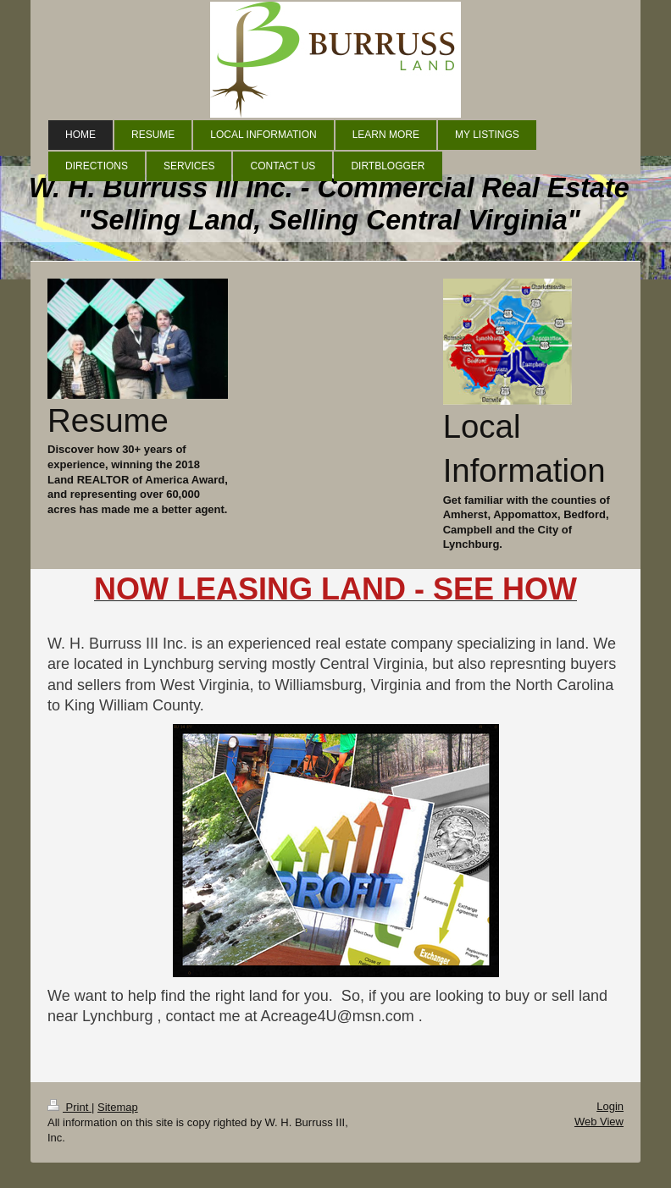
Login (610, 1106)
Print (69, 1107)
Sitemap (117, 1107)
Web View (599, 1121)
